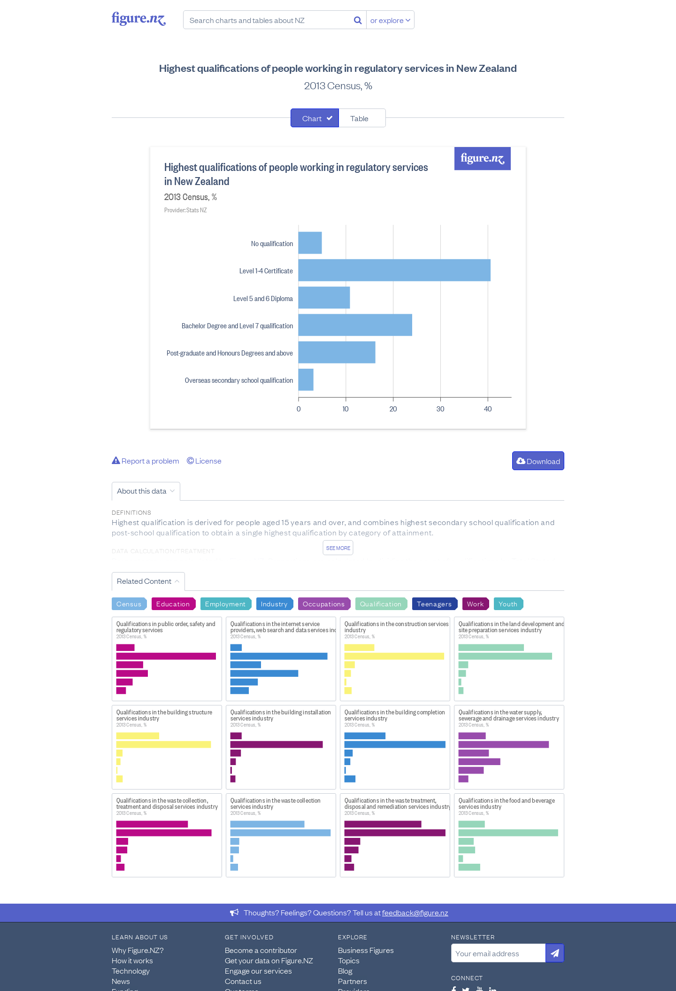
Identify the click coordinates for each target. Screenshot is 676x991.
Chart (312, 118)
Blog (345, 970)
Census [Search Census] (128, 603)
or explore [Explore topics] (390, 20)
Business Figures (366, 950)
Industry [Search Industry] (274, 603)
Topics (349, 960)
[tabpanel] (338, 288)
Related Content (144, 580)
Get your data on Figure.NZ (269, 960)
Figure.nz (139, 19)
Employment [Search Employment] (225, 603)
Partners (352, 981)
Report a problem (145, 460)
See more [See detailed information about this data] (338, 547)
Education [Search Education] (173, 603)
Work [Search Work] (475, 603)
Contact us (243, 981)
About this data (142, 490)
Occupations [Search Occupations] (324, 603)
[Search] (358, 19)
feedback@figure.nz (415, 912)
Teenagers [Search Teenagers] (434, 603)
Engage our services (258, 970)
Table (359, 118)
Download (538, 461)
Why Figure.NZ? (138, 950)
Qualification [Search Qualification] (381, 603)
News (121, 981)
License (204, 460)
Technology (131, 970)
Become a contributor (261, 950)
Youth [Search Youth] (508, 603)
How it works (132, 960)
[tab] (315, 117)
